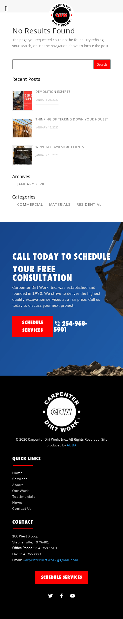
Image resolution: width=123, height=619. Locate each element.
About (17, 485)
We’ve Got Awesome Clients (60, 147)
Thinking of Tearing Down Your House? (72, 119)
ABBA (72, 445)
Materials (59, 204)
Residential (89, 204)
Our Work (20, 491)
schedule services (33, 326)
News (17, 502)
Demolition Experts (53, 92)
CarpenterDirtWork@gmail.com (50, 560)
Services (20, 479)
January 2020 (30, 184)
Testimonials (24, 496)
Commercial (30, 204)
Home (17, 473)
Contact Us (22, 508)
